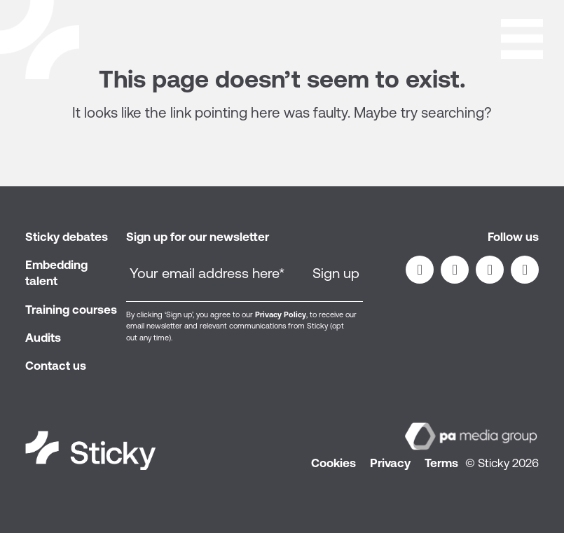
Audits (43, 338)
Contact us (55, 366)
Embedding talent (56, 273)
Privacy (390, 463)
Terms (441, 463)
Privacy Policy (280, 314)
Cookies (333, 463)
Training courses (71, 310)
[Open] (522, 36)
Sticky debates (66, 237)
